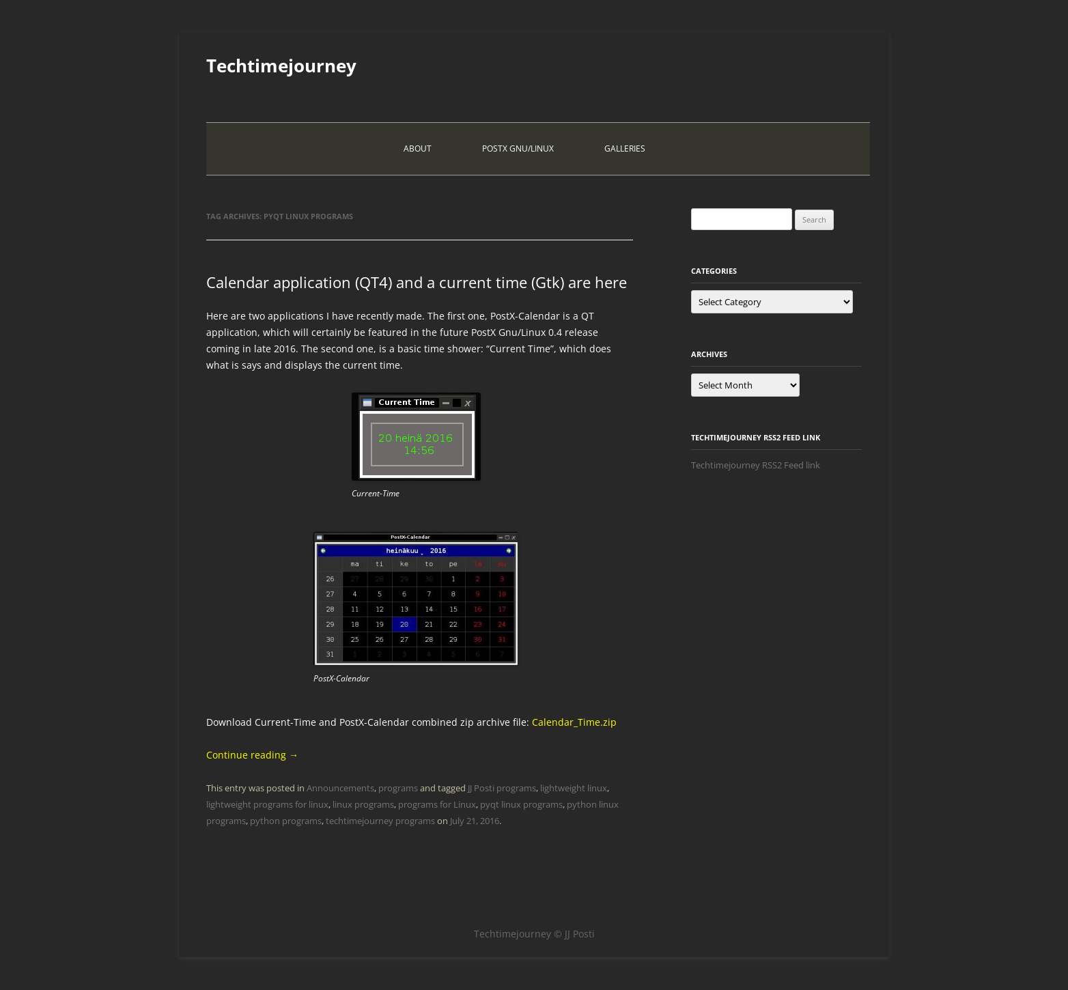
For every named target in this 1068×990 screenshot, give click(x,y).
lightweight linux (573, 788)
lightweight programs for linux (267, 804)
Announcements (340, 788)
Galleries (624, 148)
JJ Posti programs (502, 788)
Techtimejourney (281, 65)
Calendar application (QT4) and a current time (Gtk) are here (416, 282)
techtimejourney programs (380, 821)
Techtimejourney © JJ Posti (534, 933)
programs (398, 788)
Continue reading (252, 754)
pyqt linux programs (521, 804)
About (418, 148)
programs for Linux (437, 804)
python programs (286, 821)
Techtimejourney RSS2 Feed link (755, 465)
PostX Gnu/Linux (518, 148)
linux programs (363, 804)
